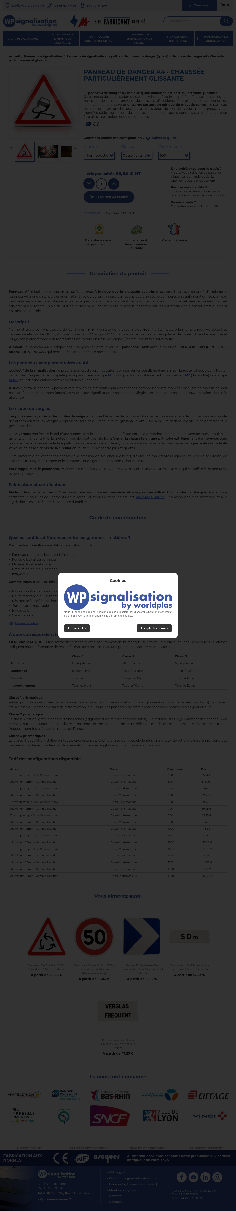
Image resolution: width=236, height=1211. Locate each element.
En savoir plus (77, 628)
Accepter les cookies (154, 628)
